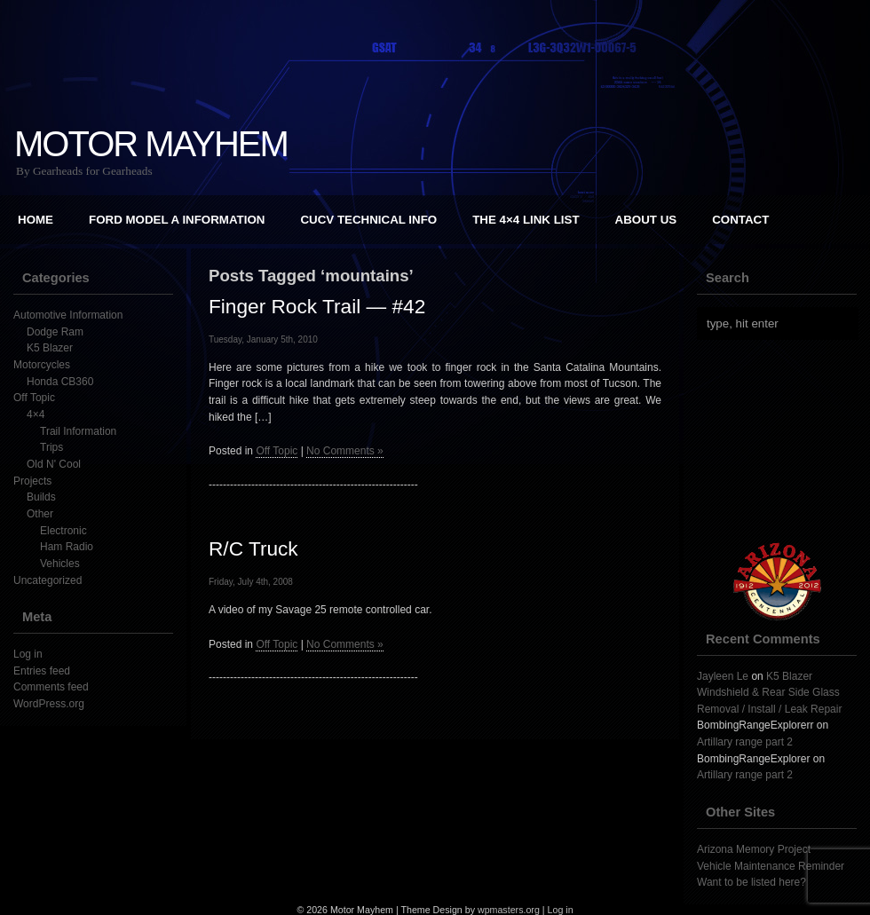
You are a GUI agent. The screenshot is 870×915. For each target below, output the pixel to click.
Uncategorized (47, 580)
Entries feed (41, 671)
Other (40, 514)
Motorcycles (41, 365)
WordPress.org (48, 704)
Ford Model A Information (177, 219)
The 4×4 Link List (525, 219)
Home (35, 219)
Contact (740, 219)
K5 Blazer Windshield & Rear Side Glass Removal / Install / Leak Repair (769, 692)
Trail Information (78, 431)
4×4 (35, 414)
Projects (32, 481)
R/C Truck (253, 548)
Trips (51, 447)
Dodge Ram (55, 332)
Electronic (63, 531)
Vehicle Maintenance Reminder (770, 866)
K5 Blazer (50, 348)
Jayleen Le (722, 676)
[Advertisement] (342, 766)
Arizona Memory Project (754, 849)
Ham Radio (66, 546)
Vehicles (60, 563)
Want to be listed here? (751, 882)
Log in (28, 654)
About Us (646, 219)
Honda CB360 (60, 381)
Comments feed (51, 687)
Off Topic (34, 397)
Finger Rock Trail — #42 (317, 306)
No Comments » (345, 451)
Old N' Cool (54, 464)
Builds (41, 497)
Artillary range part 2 (745, 742)
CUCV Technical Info (368, 219)
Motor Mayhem (151, 143)
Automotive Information (68, 315)
